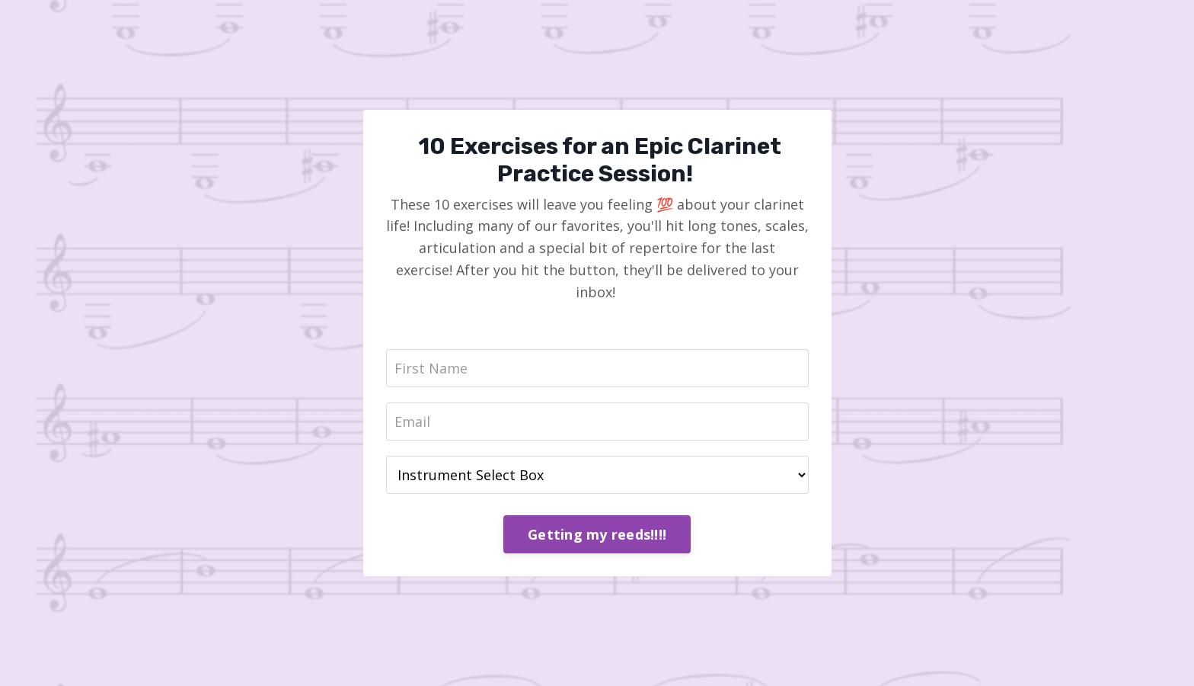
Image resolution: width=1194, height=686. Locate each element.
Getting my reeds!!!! (597, 534)
